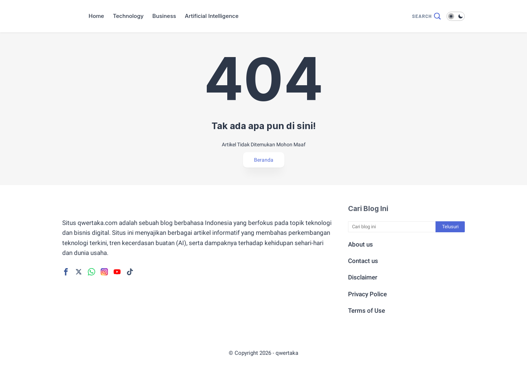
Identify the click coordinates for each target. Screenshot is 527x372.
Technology (128, 15)
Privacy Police (367, 294)
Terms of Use (366, 310)
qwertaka (287, 353)
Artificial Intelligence (212, 15)
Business (164, 15)
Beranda (263, 160)
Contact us (363, 260)
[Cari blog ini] (392, 226)
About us (360, 244)
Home (96, 15)
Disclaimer (362, 277)
